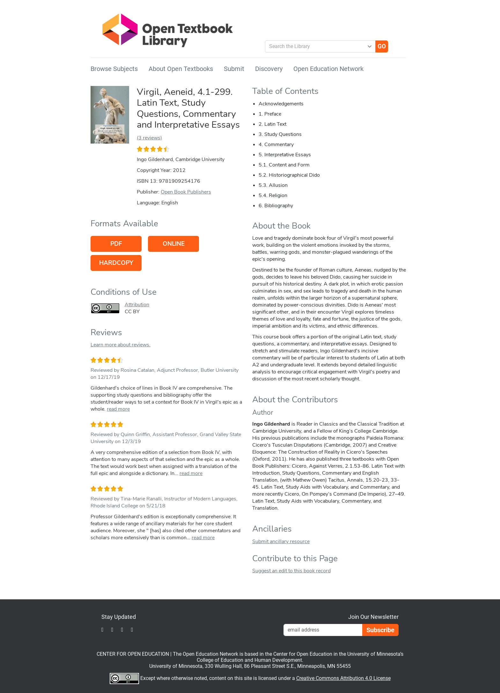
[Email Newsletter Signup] (323, 630)
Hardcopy (116, 263)
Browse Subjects (114, 69)
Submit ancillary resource (281, 541)
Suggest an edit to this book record (291, 570)
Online (174, 244)
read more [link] (118, 409)
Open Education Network (328, 69)
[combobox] (318, 46)
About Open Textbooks (181, 69)
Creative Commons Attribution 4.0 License (343, 678)
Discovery (269, 69)
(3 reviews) (149, 137)
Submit (234, 69)
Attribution (137, 304)
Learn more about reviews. (121, 344)
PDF (116, 244)
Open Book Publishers (186, 191)
